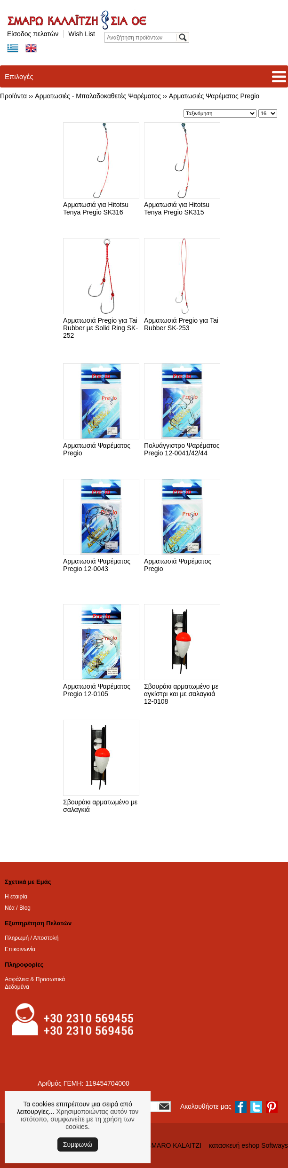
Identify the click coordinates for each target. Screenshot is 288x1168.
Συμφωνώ (77, 1144)
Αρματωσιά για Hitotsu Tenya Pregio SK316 (95, 208)
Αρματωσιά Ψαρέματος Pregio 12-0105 (96, 690)
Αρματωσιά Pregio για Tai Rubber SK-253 (181, 324)
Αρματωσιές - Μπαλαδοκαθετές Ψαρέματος (97, 96)
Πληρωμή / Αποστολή (31, 938)
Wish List (81, 34)
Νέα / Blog (18, 908)
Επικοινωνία (20, 949)
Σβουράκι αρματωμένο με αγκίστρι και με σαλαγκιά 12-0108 (181, 694)
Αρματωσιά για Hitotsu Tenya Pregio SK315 (176, 208)
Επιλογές (19, 76)
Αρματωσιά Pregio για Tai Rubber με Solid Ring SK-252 (100, 328)
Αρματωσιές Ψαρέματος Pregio (214, 96)
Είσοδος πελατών (32, 34)
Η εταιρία (16, 896)
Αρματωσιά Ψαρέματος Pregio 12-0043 (96, 564)
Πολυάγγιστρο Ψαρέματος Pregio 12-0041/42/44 (181, 449)
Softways (274, 1145)
